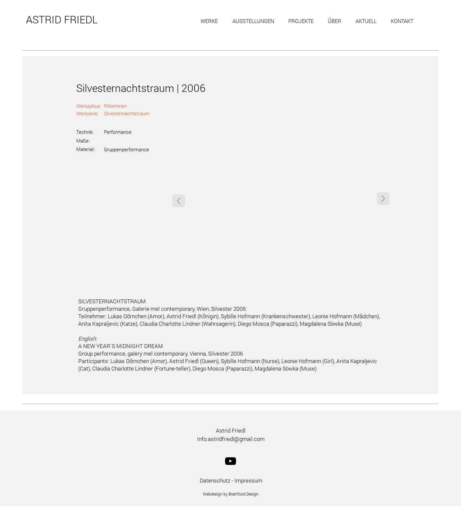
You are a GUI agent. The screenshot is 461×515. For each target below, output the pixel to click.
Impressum (248, 480)
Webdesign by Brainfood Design (230, 493)
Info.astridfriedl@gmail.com (231, 439)
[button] (212, 21)
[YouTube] (230, 461)
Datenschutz (215, 480)
